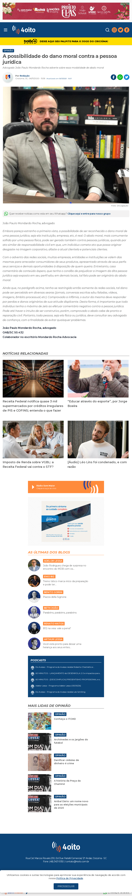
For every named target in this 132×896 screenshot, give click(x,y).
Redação (25, 76)
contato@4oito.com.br (77, 861)
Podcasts (38, 660)
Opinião (8, 51)
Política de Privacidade (69, 878)
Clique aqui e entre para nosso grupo (89, 213)
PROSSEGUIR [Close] (66, 886)
